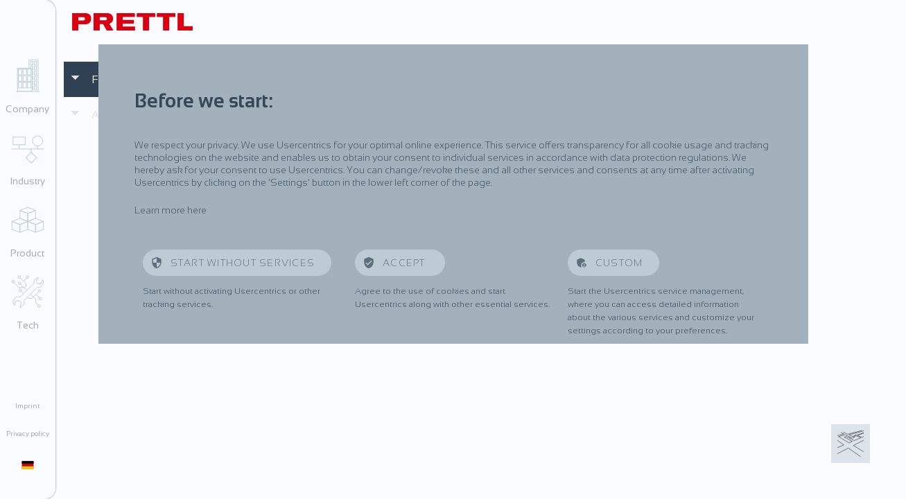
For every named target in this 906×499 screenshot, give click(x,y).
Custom (619, 262)
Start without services (243, 262)
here (197, 210)
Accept (405, 262)
